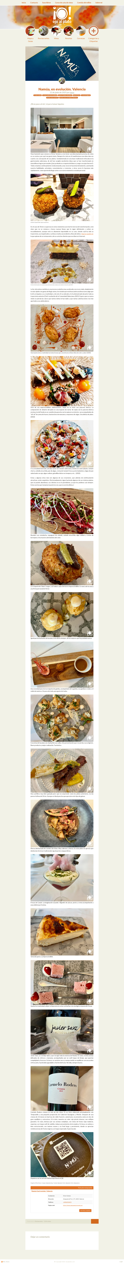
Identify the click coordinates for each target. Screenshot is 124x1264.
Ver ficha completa (85, 1210)
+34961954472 (67, 1202)
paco (72, 92)
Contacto (34, 3)
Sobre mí (98, 3)
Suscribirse (46, 3)
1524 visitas (47, 1221)
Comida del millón (84, 3)
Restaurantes (39, 1221)
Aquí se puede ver (87, 234)
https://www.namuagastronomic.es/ (73, 1205)
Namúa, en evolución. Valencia (62, 89)
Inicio (24, 3)
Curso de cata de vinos (64, 3)
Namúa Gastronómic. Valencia (42, 1191)
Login (121, 1261)
